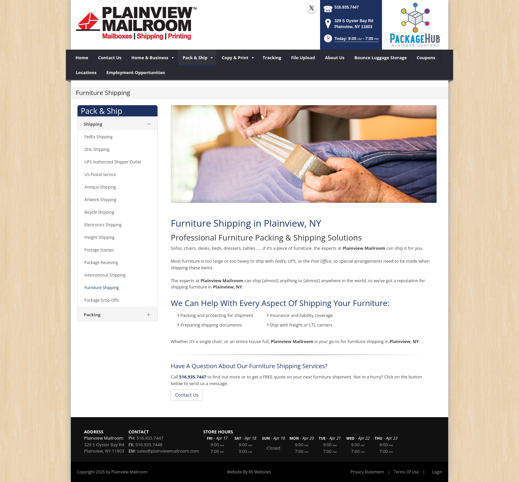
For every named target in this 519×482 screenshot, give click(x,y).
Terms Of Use (406, 472)
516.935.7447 (347, 7)
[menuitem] (82, 58)
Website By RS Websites (249, 472)
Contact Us (187, 395)
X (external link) (311, 8)
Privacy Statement (367, 472)
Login (437, 472)
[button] (351, 40)
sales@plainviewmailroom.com (168, 451)
